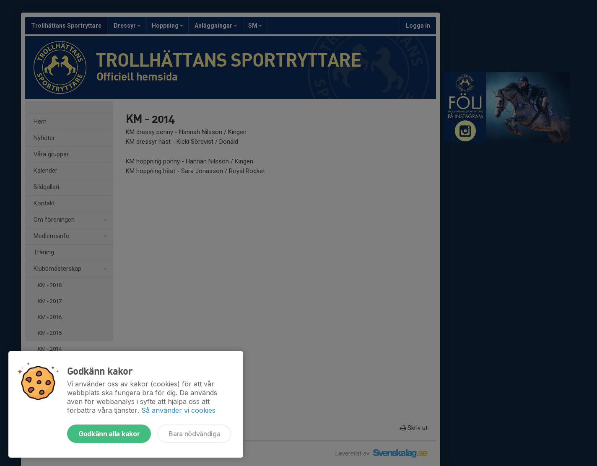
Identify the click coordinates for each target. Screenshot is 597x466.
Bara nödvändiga (194, 434)
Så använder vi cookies (178, 410)
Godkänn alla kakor (109, 434)
